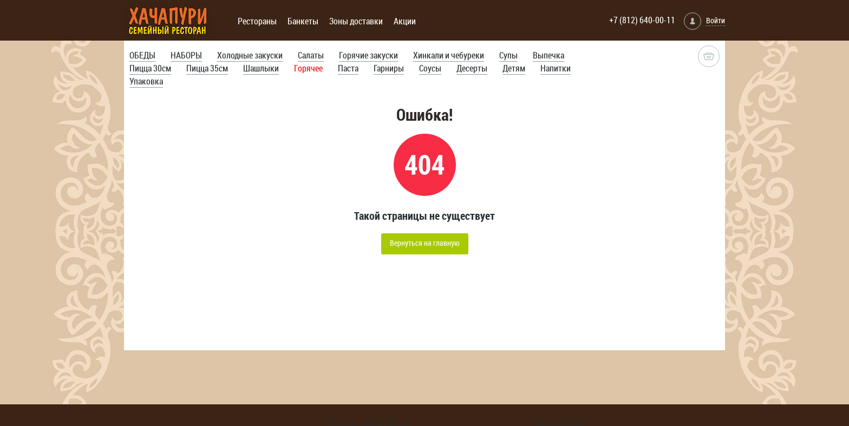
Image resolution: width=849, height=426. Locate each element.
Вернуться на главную (425, 243)
